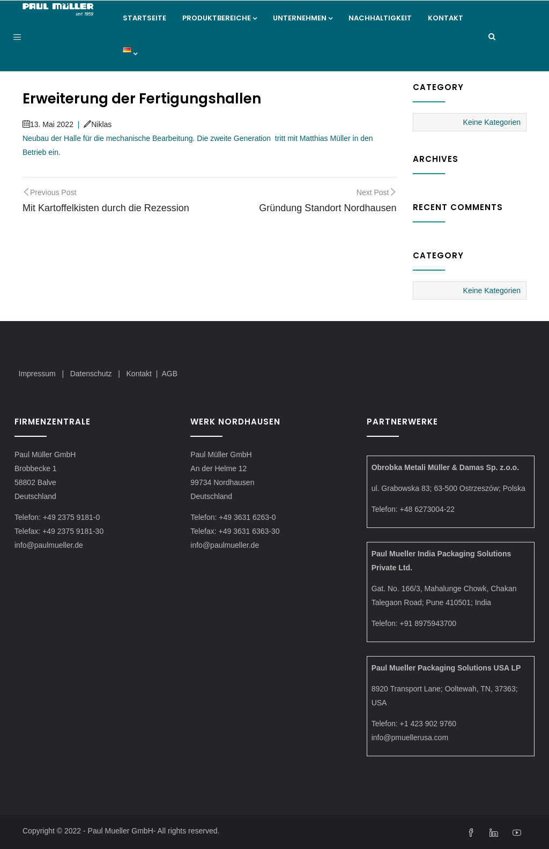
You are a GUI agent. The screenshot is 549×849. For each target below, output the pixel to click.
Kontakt (445, 18)
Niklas (98, 124)
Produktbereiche (219, 18)
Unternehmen (302, 18)
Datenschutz (92, 373)
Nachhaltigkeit (380, 18)
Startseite (144, 18)
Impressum (37, 373)
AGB (169, 373)
